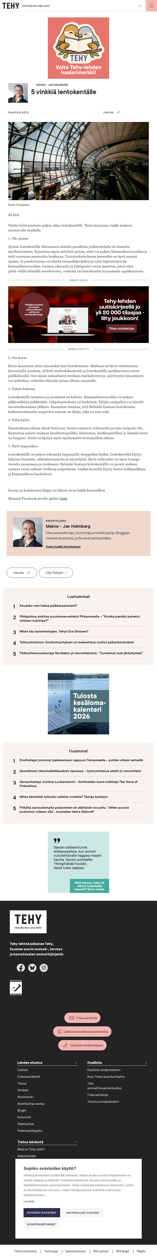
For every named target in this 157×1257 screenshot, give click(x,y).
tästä (63, 498)
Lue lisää (29, 1201)
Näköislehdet (26, 1156)
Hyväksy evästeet (41, 1212)
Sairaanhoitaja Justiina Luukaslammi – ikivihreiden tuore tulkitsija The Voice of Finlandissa (78, 784)
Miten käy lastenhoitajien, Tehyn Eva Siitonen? (54, 631)
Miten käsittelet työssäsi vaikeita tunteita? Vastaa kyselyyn (64, 797)
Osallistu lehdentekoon (86, 1045)
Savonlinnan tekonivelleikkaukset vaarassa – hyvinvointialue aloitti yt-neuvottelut (80, 771)
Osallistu (94, 1062)
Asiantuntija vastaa (30, 1103)
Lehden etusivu (29, 1062)
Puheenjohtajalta (29, 1130)
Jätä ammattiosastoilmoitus (104, 1085)
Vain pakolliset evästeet (82, 1213)
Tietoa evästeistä (25, 1251)
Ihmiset (22, 1090)
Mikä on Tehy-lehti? (31, 1149)
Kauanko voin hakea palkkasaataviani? (48, 606)
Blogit (21, 1110)
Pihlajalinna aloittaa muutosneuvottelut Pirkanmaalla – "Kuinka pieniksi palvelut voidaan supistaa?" (80, 618)
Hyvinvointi (25, 1097)
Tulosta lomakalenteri (103, 1101)
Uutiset (22, 1070)
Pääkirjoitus (25, 1124)
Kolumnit (24, 1117)
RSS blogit (123, 1251)
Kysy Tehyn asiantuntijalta (105, 1076)
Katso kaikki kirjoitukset (63, 547)
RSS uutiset (101, 1251)
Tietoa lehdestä (30, 1142)
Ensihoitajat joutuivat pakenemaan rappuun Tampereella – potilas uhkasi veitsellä (81, 760)
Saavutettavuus (75, 1251)
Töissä (21, 1083)
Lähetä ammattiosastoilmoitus (86, 1031)
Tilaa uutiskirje (86, 1018)
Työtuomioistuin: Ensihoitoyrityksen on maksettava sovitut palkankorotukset (77, 642)
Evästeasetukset (41, 1224)
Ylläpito (141, 1251)
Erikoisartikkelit (28, 1076)
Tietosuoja (51, 1251)
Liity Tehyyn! (54, 572)
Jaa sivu (108, 112)
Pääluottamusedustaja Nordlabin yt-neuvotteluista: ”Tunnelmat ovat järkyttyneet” (81, 653)
